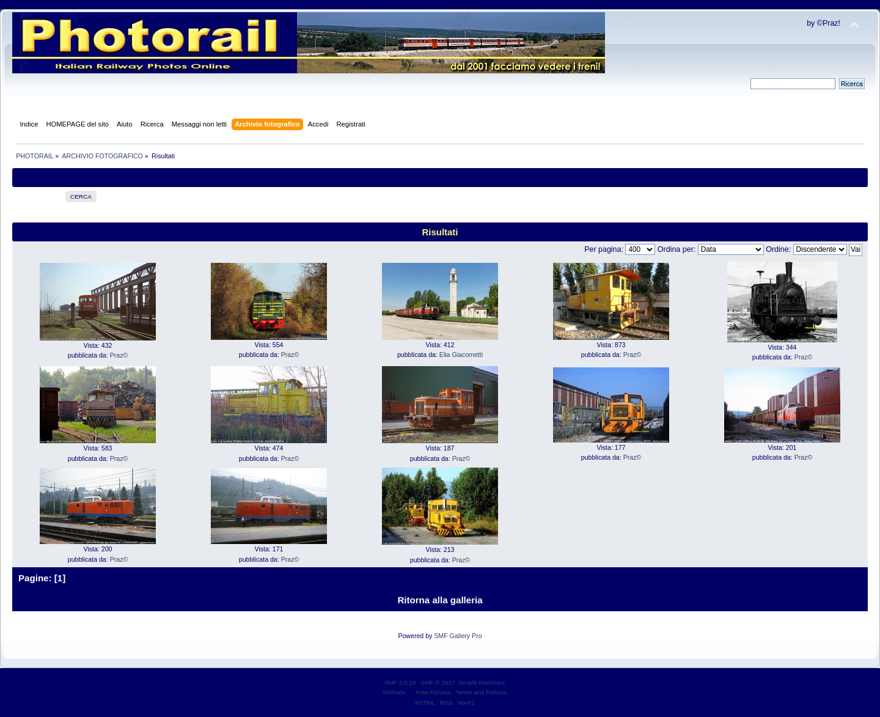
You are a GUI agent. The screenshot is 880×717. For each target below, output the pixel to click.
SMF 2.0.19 (400, 682)
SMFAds (394, 692)
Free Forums (433, 692)
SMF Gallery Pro (458, 635)
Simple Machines (481, 682)
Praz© (119, 355)
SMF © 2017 (438, 682)
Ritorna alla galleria (439, 600)
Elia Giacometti (461, 354)
